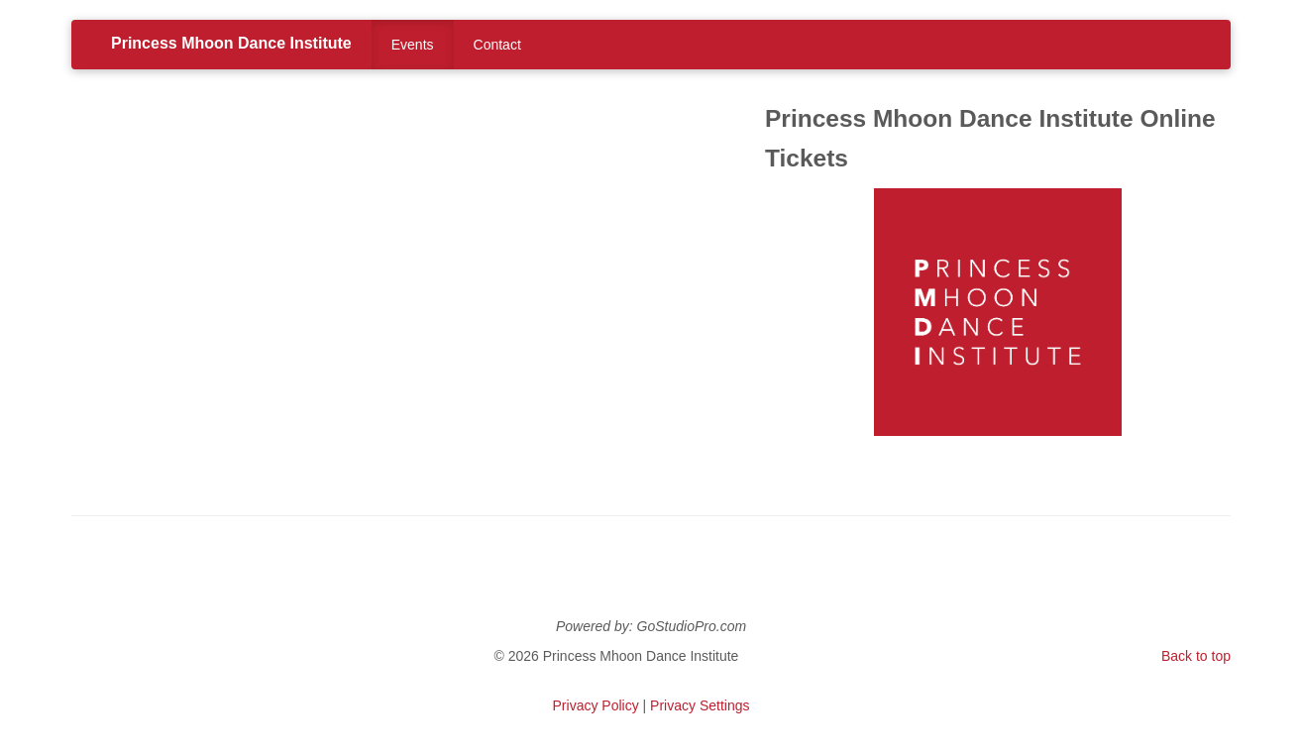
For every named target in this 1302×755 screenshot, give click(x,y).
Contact (497, 45)
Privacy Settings (699, 705)
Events (412, 45)
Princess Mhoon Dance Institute (231, 43)
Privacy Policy (596, 705)
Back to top (1196, 656)
